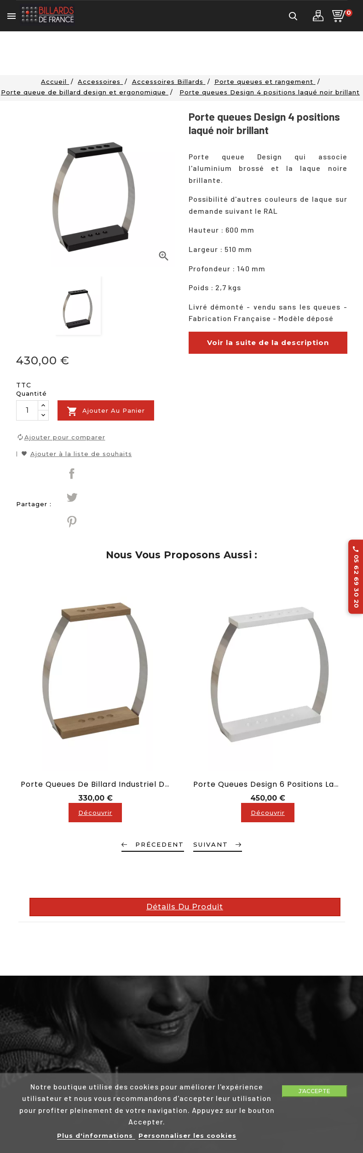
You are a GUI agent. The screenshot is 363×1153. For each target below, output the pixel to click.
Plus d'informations (96, 1135)
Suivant (210, 844)
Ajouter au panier (106, 411)
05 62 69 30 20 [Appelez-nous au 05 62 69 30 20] (356, 576)
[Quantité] (27, 410)
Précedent (159, 844)
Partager (72, 473)
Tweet (72, 497)
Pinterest (72, 521)
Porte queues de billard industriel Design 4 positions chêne (140, 784)
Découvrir (95, 812)
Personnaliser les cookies (187, 1135)
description (204, 388)
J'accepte (314, 1091)
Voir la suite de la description (268, 342)
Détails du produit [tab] (184, 906)
